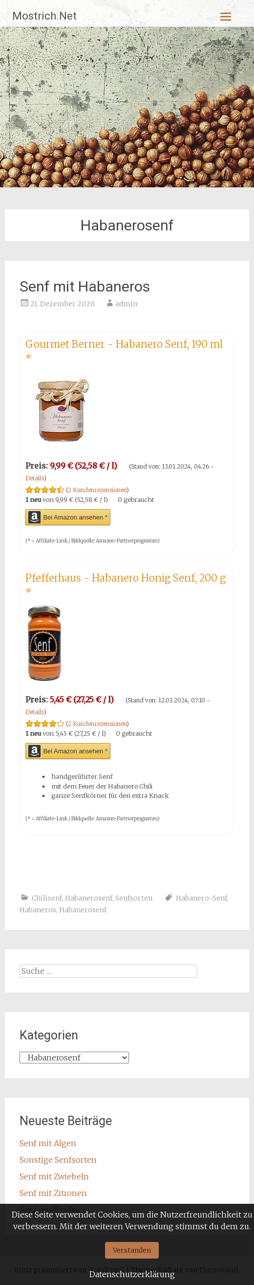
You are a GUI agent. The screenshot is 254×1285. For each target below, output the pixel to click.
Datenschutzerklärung (132, 1274)
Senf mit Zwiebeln (54, 1176)
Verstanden (132, 1250)
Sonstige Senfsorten (58, 1160)
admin (126, 303)
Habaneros (38, 909)
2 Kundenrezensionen (97, 490)
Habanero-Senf (201, 898)
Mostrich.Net (44, 16)
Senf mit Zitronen (53, 1193)
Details (34, 478)
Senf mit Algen (48, 1143)
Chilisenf (47, 898)
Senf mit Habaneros (85, 286)
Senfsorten (133, 898)
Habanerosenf (88, 898)
